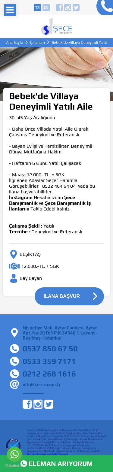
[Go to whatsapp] (14, 454)
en (46, 7)
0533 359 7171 (49, 361)
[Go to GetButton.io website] (14, 466)
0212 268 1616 (49, 373)
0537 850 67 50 (50, 348)
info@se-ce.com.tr (42, 384)
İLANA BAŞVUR (62, 296)
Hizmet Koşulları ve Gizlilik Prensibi (47, 454)
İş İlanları (37, 42)
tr (37, 7)
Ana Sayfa (14, 42)
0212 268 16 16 (103, 7)
